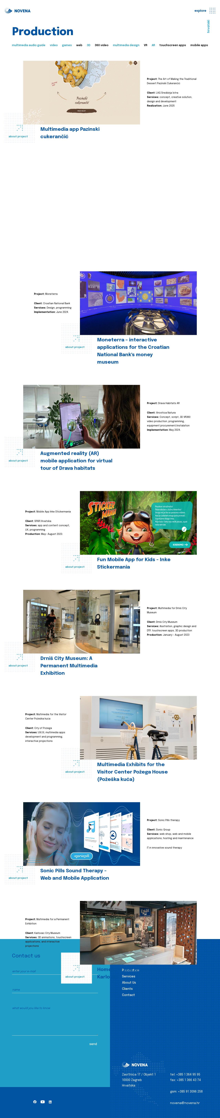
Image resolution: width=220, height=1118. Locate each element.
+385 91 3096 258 (190, 1091)
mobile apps (199, 45)
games (67, 45)
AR (153, 45)
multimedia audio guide (28, 45)
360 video (101, 45)
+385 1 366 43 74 (189, 1080)
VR (145, 45)
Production (130, 970)
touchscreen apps (172, 45)
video (54, 45)
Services (128, 976)
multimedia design (126, 45)
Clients (127, 988)
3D (88, 45)
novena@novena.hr (185, 1103)
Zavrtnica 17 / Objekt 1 (139, 1074)
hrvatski (208, 26)
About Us (129, 982)
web (79, 45)
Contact (128, 995)
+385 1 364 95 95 (188, 1074)
